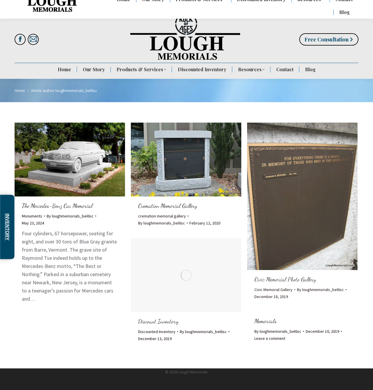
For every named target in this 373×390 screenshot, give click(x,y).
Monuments (32, 216)
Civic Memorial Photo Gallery (285, 279)
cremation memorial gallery (162, 216)
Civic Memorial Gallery (273, 289)
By (70, 216)
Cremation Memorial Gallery (167, 205)
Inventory (7, 226)
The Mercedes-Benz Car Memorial (57, 205)
